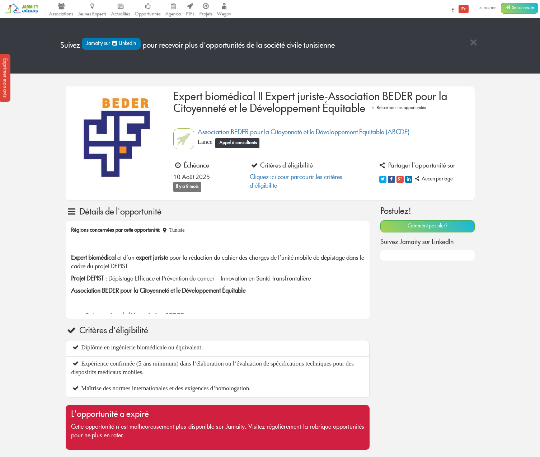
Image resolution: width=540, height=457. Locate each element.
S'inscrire (487, 8)
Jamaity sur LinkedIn (111, 43)
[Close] (473, 43)
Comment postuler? (427, 226)
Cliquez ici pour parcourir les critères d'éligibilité (296, 182)
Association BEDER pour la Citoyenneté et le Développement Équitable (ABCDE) (303, 132)
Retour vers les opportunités (398, 108)
